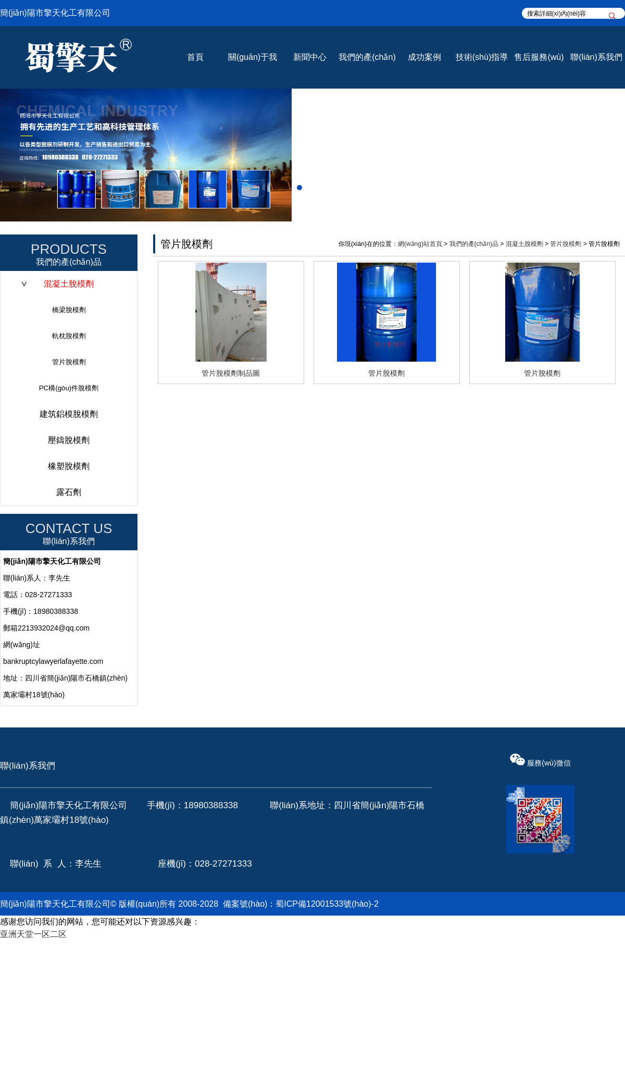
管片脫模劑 (69, 362)
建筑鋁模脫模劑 (69, 414)
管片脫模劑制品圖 (231, 373)
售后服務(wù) (539, 57)
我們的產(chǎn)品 (473, 244)
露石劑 (68, 492)
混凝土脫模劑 (69, 283)
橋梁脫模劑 (69, 310)
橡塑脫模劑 (69, 466)
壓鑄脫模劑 (69, 440)
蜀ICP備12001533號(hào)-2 (327, 903)
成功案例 (424, 57)
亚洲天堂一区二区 (33, 934)
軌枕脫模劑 (69, 336)
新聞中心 (310, 57)
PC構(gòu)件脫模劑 (69, 388)
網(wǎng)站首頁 (420, 244)
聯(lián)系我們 (596, 57)
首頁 (195, 57)
